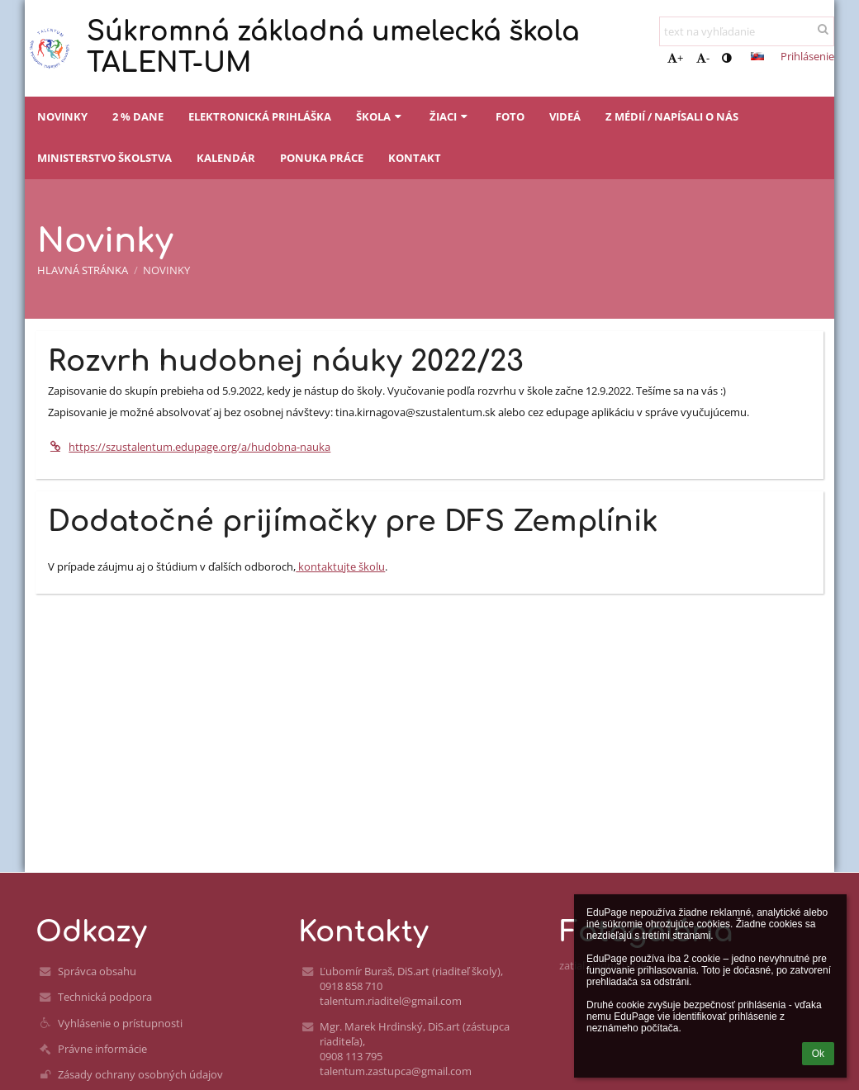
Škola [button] (380, 116)
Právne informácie (102, 1048)
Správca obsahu (97, 971)
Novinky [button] (62, 116)
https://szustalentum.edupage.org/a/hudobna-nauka (189, 446)
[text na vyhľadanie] (746, 31)
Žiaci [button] (450, 116)
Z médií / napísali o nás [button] (671, 116)
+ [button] (675, 57)
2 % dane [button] (138, 116)
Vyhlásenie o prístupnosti (120, 1023)
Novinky (166, 270)
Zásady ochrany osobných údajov (140, 1074)
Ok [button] (818, 1053)
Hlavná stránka (82, 270)
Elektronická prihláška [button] (259, 116)
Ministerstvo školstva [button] (104, 157)
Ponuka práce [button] (321, 157)
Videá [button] (565, 116)
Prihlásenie (807, 56)
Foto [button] (510, 116)
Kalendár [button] (226, 157)
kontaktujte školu (340, 566)
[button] (757, 56)
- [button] (703, 57)
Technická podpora (105, 996)
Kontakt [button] (414, 157)
